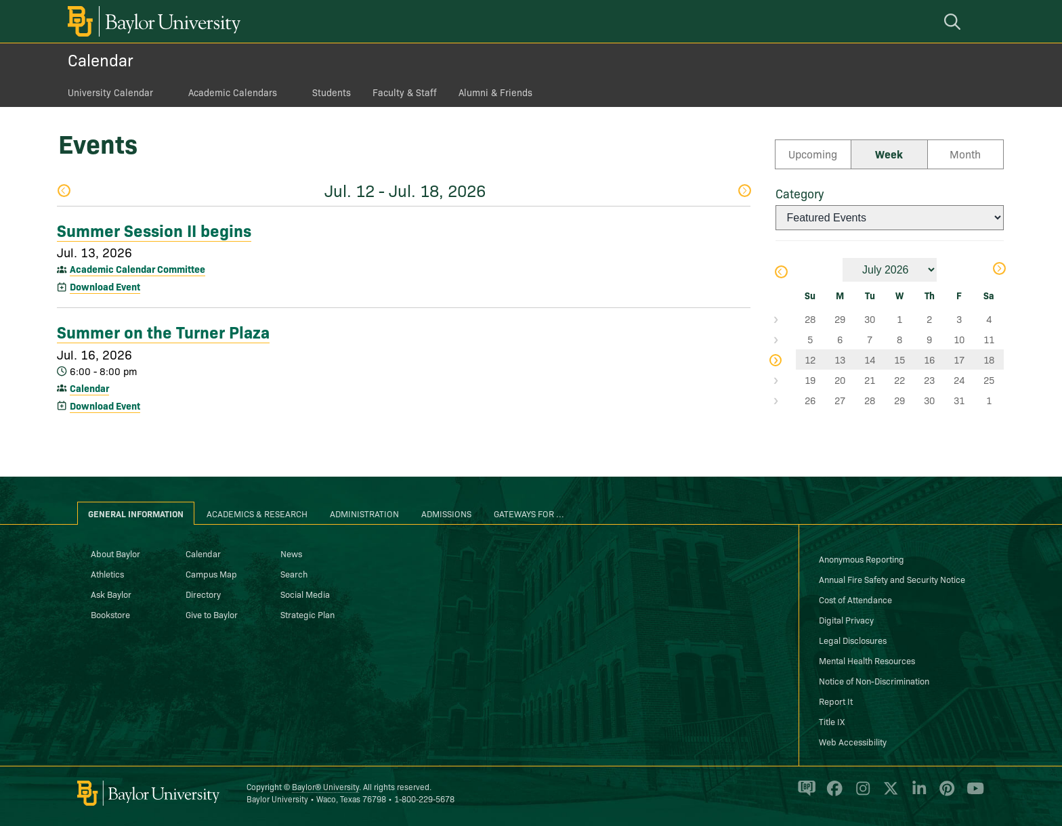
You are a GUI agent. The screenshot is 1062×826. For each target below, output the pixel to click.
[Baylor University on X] (888, 794)
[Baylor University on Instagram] (860, 794)
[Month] (890, 270)
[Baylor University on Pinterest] (944, 794)
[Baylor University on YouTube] (972, 794)
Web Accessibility (853, 741)
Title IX (832, 721)
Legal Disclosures (853, 640)
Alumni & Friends (495, 92)
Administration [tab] (364, 513)
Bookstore (110, 614)
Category (800, 193)
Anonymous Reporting (861, 558)
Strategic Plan (307, 614)
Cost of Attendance (855, 599)
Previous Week (63, 190)
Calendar (100, 59)
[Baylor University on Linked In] (917, 794)
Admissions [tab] (446, 513)
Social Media (305, 594)
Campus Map (211, 573)
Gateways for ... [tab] (529, 513)
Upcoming (812, 153)
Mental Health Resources (867, 660)
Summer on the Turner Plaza (163, 331)
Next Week (744, 190)
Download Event (105, 286)
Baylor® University (325, 786)
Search (293, 573)
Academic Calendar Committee (137, 269)
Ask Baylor (111, 594)
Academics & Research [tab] (257, 513)
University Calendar (110, 92)
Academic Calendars (232, 92)
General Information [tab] (136, 513)
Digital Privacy (846, 619)
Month (965, 153)
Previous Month (780, 272)
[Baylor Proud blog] (804, 794)
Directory (203, 594)
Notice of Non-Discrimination (874, 680)
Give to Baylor (212, 614)
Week (889, 153)
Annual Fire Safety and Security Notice (892, 579)
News (291, 553)
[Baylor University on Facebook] (832, 794)
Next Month (999, 268)
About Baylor (115, 553)
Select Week (786, 319)
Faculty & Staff (405, 92)
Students (331, 92)
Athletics (107, 573)
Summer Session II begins (154, 229)
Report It (836, 701)
